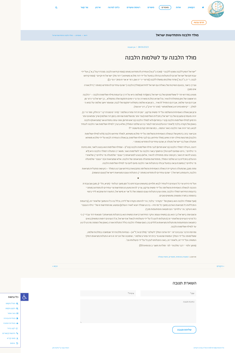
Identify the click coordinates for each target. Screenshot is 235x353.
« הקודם (199, 266)
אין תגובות (111, 47)
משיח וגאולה (142, 257)
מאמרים (151, 257)
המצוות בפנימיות (161, 257)
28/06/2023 (122, 47)
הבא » (34, 266)
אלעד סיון (35, 348)
